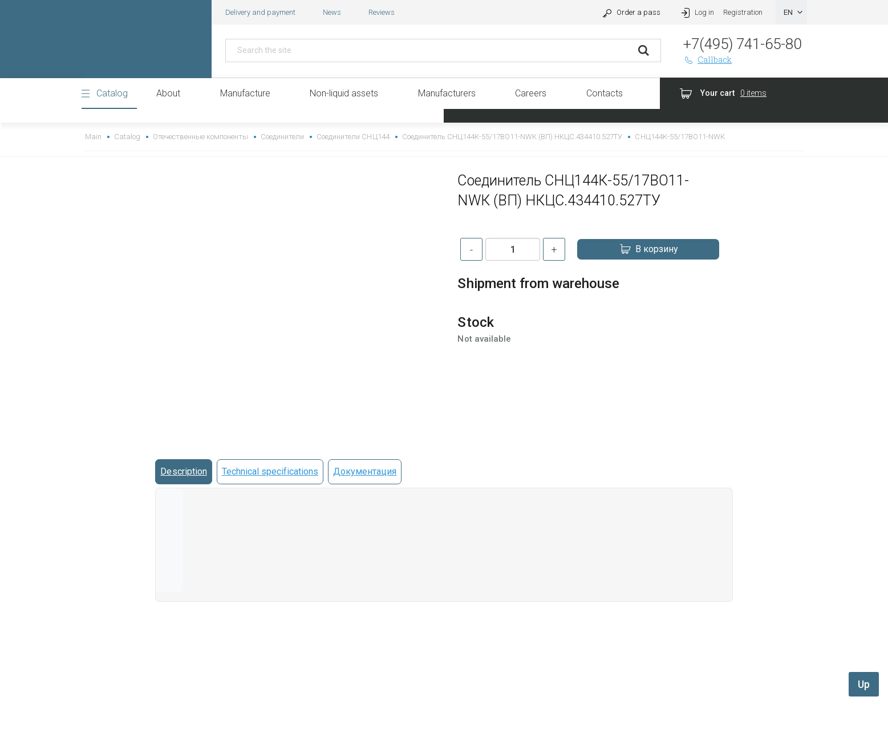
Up (864, 684)
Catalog (112, 93)
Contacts (604, 93)
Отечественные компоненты (200, 136)
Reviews (381, 12)
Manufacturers (447, 93)
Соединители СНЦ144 (353, 136)
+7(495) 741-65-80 (742, 43)
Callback (707, 59)
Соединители (282, 136)
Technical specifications (270, 471)
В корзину (648, 249)
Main (93, 136)
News (332, 12)
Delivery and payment (260, 12)
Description (183, 471)
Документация (364, 471)
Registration (743, 12)
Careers (530, 93)
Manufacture (245, 93)
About (168, 93)
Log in (696, 12)
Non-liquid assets (344, 93)
